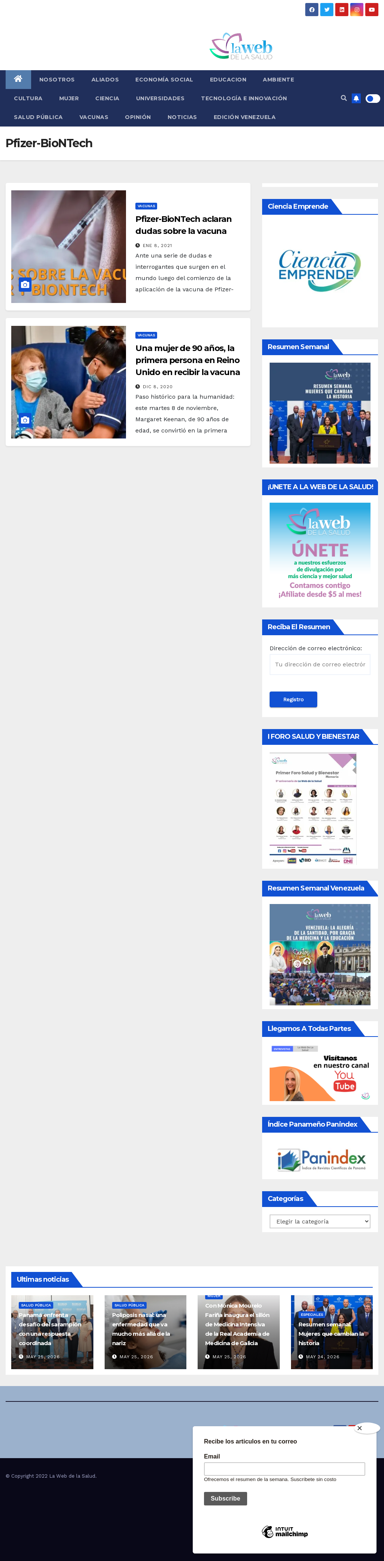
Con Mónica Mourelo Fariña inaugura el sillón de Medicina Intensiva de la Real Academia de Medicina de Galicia (237, 1324)
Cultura (28, 98)
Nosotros (57, 79)
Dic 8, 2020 (158, 386)
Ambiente (278, 79)
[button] (344, 98)
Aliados (105, 79)
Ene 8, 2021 (157, 245)
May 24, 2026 (323, 1356)
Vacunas (94, 117)
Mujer (69, 98)
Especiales (312, 1314)
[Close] (367, 1428)
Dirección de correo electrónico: (320, 660)
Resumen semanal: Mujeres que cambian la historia (331, 1334)
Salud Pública (38, 117)
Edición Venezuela (245, 117)
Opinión (138, 117)
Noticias (182, 117)
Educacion (228, 79)
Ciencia (107, 98)
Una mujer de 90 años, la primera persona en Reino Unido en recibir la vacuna (187, 360)
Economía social (164, 79)
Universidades (160, 98)
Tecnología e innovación (244, 98)
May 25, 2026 (43, 1356)
